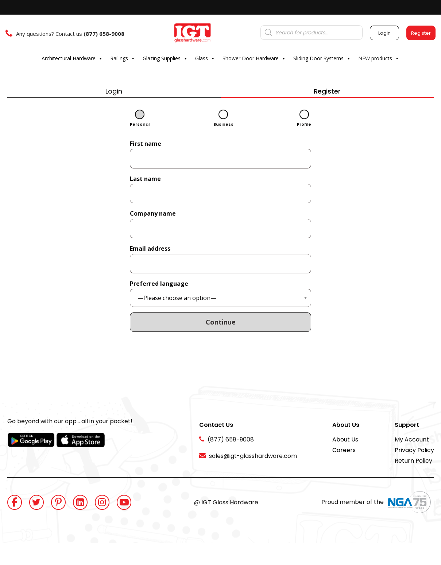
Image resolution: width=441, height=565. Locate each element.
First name (145, 144)
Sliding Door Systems (322, 58)
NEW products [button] (378, 58)
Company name (153, 213)
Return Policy (413, 460)
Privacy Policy (414, 450)
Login (113, 91)
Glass (205, 58)
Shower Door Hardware (254, 58)
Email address (150, 248)
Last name (145, 179)
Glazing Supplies (165, 58)
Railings (122, 58)
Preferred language (159, 284)
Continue (221, 322)
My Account (412, 439)
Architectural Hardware (72, 58)
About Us (345, 439)
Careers (344, 450)
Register (327, 91)
